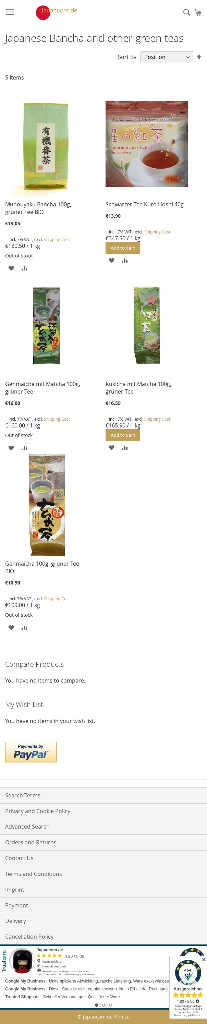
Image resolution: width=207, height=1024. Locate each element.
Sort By (127, 57)
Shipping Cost (57, 239)
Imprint (14, 889)
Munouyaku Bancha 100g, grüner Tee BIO (38, 208)
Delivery (15, 921)
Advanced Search (27, 826)
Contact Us (19, 858)
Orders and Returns (31, 842)
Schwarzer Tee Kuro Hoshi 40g (145, 204)
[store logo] (49, 12)
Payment (16, 905)
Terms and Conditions (33, 874)
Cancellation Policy (29, 936)
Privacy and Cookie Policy (37, 811)
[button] (11, 268)
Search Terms (22, 795)
